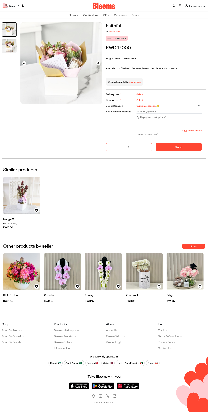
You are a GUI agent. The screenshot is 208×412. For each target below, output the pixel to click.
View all (193, 246)
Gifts (106, 15)
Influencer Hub (62, 348)
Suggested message (191, 130)
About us (111, 330)
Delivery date (113, 94)
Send (178, 147)
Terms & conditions (170, 336)
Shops (136, 15)
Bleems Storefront (65, 336)
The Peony (114, 31)
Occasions (120, 15)
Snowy (89, 295)
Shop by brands (11, 342)
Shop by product (12, 330)
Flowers (73, 15)
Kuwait (55, 363)
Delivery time (113, 100)
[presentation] (24, 63)
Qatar (108, 363)
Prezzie (49, 295)
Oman (153, 363)
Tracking (163, 330)
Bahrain (92, 363)
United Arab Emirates (130, 363)
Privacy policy (166, 342)
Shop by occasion (13, 336)
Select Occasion (114, 105)
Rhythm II (132, 295)
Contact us (165, 348)
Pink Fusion (10, 295)
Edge (170, 295)
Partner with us (115, 336)
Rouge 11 (8, 219)
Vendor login (114, 342)
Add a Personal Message (118, 111)
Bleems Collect (63, 342)
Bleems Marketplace (66, 330)
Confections (90, 15)
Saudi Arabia (74, 363)
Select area (134, 81)
